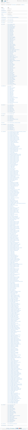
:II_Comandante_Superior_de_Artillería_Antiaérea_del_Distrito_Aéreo (17, 203)
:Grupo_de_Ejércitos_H (11, 180)
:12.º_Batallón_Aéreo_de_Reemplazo (13, 307)
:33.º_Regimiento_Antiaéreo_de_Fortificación (14, 377)
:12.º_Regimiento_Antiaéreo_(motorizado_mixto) (14, 310)
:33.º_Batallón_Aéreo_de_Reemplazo (13, 376)
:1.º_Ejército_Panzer (11, 273)
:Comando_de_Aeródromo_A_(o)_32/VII (13, 239)
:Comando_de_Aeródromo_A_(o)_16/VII (13, 160)
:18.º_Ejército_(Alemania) (12, 330)
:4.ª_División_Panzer (11, 253)
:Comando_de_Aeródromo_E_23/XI (13, 200)
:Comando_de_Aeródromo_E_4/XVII (13, 174)
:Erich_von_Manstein (11, 74)
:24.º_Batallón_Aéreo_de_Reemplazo (13, 349)
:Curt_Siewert (10, 71)
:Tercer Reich (10, 15)
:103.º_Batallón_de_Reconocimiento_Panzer (14, 300)
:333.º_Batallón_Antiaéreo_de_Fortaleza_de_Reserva (15, 379)
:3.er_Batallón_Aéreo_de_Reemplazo (13, 238)
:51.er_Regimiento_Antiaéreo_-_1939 (13, 202)
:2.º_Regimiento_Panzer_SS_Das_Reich (13, 342)
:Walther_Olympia (11, 118)
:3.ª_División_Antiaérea (11, 359)
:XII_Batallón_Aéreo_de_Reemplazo (13, 263)
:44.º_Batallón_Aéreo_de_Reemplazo (13, 401)
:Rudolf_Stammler (11, 100)
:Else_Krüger (10, 107)
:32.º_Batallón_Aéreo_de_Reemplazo (13, 370)
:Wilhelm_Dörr (10, 29)
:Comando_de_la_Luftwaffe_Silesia (13, 250)
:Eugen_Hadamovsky (11, 64)
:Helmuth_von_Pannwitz (11, 39)
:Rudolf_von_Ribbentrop (11, 409)
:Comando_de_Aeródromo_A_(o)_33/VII (13, 193)
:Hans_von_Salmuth (11, 416)
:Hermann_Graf (10, 68)
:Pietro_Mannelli (10, 34)
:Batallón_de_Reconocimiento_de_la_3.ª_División (14, 154)
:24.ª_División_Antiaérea (11, 347)
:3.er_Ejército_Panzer (11, 358)
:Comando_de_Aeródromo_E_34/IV (13, 173)
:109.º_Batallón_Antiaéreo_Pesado (13, 301)
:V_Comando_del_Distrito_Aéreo (12, 153)
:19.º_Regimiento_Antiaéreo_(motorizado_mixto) (14, 331)
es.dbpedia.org (22, 4)
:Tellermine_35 (10, 116)
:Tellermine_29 (10, 115)
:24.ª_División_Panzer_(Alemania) (13, 348)
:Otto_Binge (10, 62)
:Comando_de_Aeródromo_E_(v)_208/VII (13, 230)
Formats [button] (8, 2)
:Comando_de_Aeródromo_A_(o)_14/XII (13, 159)
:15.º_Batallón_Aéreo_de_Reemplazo (13, 319)
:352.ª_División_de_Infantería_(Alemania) (13, 192)
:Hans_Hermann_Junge (11, 404)
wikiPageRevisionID (3, 12)
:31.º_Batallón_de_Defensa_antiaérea (13, 367)
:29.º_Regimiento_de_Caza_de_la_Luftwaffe (14, 356)
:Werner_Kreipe (10, 70)
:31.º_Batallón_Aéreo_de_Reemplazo (13, 366)
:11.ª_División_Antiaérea (11, 302)
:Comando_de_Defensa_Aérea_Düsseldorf (14, 228)
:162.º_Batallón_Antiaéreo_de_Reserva (13, 326)
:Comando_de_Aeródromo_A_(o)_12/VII (13, 184)
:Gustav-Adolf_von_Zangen (12, 51)
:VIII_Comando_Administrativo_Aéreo (13, 272)
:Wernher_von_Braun (11, 110)
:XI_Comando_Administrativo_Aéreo (13, 164)
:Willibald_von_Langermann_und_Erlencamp (14, 60)
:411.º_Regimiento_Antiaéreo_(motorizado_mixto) (14, 398)
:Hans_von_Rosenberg (11, 87)
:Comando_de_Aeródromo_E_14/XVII (13, 161)
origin (3, 115)
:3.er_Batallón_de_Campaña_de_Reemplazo (14, 259)
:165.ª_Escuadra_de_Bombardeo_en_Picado (14, 328)
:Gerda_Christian (11, 108)
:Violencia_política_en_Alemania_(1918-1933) (14, 122)
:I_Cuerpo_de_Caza (11, 267)
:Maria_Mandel (10, 407)
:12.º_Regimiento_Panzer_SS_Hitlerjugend (14, 311)
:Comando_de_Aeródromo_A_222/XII (13, 133)
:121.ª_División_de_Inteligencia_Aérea (13, 312)
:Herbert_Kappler (11, 419)
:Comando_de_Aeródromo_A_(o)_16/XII (13, 221)
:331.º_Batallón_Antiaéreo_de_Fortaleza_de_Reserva (15, 378)
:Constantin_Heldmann (11, 24)
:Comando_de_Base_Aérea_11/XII (13, 151)
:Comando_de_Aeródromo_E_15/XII (13, 150)
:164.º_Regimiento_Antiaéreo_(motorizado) (14, 327)
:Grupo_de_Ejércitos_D (11, 199)
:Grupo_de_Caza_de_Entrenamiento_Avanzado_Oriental (15, 281)
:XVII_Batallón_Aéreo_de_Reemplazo (13, 182)
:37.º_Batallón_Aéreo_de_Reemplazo (13, 386)
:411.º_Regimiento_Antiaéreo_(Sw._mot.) (13, 396)
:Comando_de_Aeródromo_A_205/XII (13, 270)
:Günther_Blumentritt (11, 81)
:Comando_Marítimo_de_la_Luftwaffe (13, 183)
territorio (3, 423)
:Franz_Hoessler (10, 80)
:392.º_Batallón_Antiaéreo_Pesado (13, 390)
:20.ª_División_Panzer (11, 188)
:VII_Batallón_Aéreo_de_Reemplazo (13, 201)
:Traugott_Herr (10, 82)
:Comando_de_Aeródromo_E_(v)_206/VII (13, 212)
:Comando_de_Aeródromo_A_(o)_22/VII (13, 248)
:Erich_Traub (10, 106)
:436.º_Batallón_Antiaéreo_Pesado (13, 399)
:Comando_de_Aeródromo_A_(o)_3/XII (13, 269)
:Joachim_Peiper (11, 52)
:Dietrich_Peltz (10, 69)
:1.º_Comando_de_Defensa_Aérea (13, 297)
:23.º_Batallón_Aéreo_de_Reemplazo (13, 346)
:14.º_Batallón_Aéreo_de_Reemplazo (13, 317)
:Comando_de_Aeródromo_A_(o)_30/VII (13, 249)
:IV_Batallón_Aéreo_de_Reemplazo (13, 243)
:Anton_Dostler (10, 43)
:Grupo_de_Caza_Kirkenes (12, 163)
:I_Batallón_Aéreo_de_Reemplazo (13, 208)
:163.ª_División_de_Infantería (12, 257)
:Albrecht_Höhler (11, 88)
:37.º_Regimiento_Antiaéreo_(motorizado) (13, 387)
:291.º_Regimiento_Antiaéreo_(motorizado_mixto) (14, 357)
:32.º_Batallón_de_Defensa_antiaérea (13, 371)
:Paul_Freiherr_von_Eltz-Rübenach (13, 97)
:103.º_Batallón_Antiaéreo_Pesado (13, 299)
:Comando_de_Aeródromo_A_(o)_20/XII (13, 222)
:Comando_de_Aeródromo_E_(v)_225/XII (13, 242)
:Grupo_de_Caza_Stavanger (12, 288)
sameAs (2, 15)
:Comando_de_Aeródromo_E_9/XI (13, 190)
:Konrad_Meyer (10, 63)
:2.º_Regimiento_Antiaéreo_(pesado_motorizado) (14, 340)
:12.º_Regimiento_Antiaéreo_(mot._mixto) (13, 309)
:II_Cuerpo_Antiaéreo (11, 169)
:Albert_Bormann (11, 30)
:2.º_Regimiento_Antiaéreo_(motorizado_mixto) (14, 339)
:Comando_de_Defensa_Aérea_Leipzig (13, 280)
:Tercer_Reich (10, 425)
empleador (4, 124)
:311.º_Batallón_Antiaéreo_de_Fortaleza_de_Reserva (15, 369)
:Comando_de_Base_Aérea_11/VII (13, 179)
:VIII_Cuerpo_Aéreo (11, 213)
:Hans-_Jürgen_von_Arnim (12, 50)
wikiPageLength (3, 10)
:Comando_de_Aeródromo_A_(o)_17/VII (13, 209)
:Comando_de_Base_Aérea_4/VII (12, 140)
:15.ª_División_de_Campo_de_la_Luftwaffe (14, 318)
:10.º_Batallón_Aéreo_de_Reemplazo (13, 298)
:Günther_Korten (11, 40)
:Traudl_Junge (10, 111)
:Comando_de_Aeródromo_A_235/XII (13, 211)
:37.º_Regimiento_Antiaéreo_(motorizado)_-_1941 (14, 388)
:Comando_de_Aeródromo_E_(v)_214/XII (13, 277)
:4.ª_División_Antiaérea (11, 391)
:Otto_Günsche (10, 54)
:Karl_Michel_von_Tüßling (12, 84)
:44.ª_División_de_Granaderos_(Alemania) (13, 400)
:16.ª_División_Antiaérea (11, 322)
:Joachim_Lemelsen (11, 72)
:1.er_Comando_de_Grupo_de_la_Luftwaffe (14, 189)
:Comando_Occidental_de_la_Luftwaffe (13, 132)
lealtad (3, 404)
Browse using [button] (3, 2)
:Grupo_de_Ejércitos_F (11, 241)
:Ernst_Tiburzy (10, 33)
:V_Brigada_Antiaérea (11, 262)
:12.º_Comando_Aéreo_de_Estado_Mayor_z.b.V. (14, 308)
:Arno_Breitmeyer (11, 101)
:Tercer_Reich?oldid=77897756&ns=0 (13, 17)
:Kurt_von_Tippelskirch (11, 408)
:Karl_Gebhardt (10, 73)
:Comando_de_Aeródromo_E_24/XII (13, 194)
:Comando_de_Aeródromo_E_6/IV (13, 279)
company (3, 22)
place (3, 122)
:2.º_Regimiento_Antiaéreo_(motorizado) (13, 338)
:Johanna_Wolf (10, 124)
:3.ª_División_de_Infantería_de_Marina (13, 360)
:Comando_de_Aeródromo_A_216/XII (13, 210)
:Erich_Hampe (10, 32)
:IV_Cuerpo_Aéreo (11, 143)
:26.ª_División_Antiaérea (11, 351)
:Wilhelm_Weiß (10, 61)
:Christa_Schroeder (11, 125)
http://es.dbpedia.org (13, 4)
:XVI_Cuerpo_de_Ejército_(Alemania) (13, 170)
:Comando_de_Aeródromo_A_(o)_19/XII (13, 218)
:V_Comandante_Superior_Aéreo (12, 141)
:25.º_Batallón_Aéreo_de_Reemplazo (13, 350)
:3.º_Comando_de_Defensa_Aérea (13, 361)
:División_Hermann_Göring (12, 233)
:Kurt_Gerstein (10, 42)
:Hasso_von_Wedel (11, 83)
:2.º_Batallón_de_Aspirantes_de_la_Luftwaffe (14, 336)
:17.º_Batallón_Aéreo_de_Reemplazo (13, 329)
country (3, 24)
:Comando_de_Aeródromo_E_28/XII (13, 172)
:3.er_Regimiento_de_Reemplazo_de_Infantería (14, 291)
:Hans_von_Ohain (11, 109)
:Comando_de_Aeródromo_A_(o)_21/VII (13, 260)
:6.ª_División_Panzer (11, 198)
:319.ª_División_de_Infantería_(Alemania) (13, 258)
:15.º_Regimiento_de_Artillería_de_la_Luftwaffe (14, 321)
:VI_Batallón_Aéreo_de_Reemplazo (13, 292)
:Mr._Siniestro (10, 22)
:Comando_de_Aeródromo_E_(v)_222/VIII (13, 139)
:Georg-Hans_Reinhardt (11, 79)
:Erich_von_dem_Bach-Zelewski (12, 418)
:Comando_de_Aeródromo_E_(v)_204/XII (13, 240)
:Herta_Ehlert (10, 53)
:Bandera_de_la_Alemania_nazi (12, 423)
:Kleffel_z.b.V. (10, 181)
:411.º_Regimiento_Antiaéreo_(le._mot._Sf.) (14, 397)
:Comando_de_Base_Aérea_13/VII (13, 271)
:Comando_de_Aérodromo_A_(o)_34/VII (13, 134)
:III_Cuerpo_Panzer (11, 220)
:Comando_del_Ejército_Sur (12, 287)
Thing (5, 4)
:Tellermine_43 (10, 117)
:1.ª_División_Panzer (11, 252)
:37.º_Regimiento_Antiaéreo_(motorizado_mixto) (14, 389)
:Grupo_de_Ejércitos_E (11, 289)
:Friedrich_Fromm (11, 31)
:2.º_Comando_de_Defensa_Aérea (13, 337)
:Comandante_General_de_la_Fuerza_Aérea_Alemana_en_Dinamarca (17, 131)
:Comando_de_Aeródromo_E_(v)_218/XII (13, 231)
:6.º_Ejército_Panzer (11, 251)
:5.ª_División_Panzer (11, 144)
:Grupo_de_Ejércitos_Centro (12, 219)
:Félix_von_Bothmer (11, 90)
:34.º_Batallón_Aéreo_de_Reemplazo (13, 381)
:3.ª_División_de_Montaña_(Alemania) (13, 142)
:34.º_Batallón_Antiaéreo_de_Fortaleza (13, 380)
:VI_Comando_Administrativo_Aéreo (13, 149)
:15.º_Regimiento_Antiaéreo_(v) (12, 320)
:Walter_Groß (10, 89)
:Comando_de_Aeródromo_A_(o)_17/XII (13, 268)
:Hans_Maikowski (11, 98)
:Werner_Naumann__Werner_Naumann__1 (14, 49)
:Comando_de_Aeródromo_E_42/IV (13, 278)
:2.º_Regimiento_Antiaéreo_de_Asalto (13, 341)
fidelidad (3, 131)
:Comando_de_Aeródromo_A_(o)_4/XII (13, 171)
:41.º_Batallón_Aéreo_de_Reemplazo (13, 395)
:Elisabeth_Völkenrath (11, 59)
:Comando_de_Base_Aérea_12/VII (13, 162)
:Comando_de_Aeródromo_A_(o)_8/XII (13, 223)
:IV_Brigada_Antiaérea (11, 204)
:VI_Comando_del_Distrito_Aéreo (12, 232)
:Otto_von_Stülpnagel (11, 78)
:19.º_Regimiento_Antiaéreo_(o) (12, 332)
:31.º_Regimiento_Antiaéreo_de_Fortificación (14, 368)
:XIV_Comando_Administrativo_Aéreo (13, 191)
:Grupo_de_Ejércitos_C (11, 282)
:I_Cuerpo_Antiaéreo (11, 152)
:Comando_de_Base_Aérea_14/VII (13, 261)
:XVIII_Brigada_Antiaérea (11, 229)
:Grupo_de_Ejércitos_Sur (11, 290)
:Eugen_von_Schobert (11, 44)
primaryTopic (3, 425)
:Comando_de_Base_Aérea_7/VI (12, 135)
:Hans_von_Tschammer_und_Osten (13, 102)
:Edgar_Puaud (10, 41)
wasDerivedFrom (3, 17)
